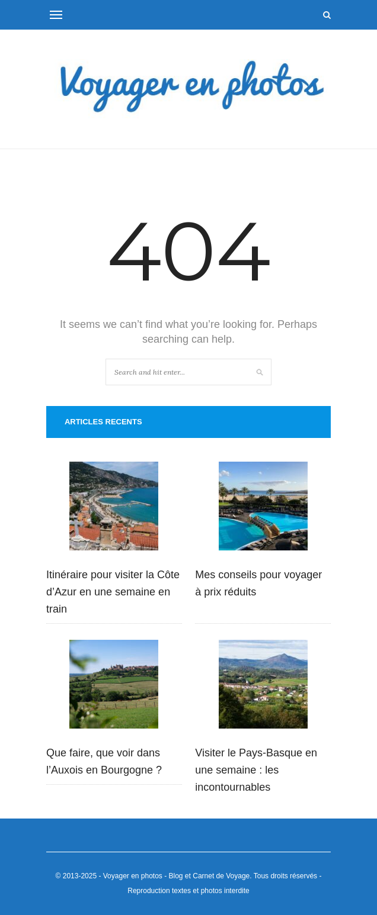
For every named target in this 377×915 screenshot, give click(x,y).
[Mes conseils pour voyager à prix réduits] (263, 509)
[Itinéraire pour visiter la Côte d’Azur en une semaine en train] (113, 509)
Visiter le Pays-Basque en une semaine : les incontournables (256, 770)
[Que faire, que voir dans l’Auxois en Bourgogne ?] (113, 687)
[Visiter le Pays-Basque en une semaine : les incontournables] (263, 687)
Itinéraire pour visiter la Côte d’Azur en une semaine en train (113, 592)
